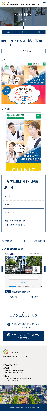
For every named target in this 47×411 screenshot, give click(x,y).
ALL (8, 32)
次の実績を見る (40, 241)
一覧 (23, 241)
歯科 (38, 32)
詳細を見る (13, 297)
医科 (23, 32)
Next (45, 269)
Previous (2, 269)
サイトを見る (33, 297)
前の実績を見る (7, 241)
